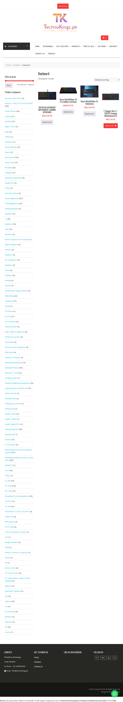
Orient (7, 229)
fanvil (7, 306)
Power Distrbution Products (15, 532)
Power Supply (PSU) (12, 424)
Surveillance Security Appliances (17, 496)
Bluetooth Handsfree (13, 178)
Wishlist (51, 53)
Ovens (7, 270)
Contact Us (40, 53)
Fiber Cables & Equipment (15, 332)
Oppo (7, 132)
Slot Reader (9, 342)
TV (6, 219)
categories (11, 46)
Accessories (9, 157)
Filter (9, 85)
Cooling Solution (11, 378)
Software (102, 46)
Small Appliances (11, 203)
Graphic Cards (10, 414)
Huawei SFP (9, 183)
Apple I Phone (10, 126)
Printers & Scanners (12, 337)
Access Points (10, 568)
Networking (48, 46)
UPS (6, 537)
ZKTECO (8, 501)
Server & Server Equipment (15, 347)
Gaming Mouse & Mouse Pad (16, 388)
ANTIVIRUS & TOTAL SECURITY (17, 511)
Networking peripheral (13, 362)
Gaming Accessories (13, 403)
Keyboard (8, 622)
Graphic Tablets (11, 419)
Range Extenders (11, 542)
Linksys (7, 475)
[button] (114, 693)
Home (37, 46)
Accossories (9, 611)
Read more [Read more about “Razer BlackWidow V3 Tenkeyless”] (89, 114)
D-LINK (8, 481)
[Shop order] (107, 79)
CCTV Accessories (12, 573)
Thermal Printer (11, 327)
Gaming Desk (10, 434)
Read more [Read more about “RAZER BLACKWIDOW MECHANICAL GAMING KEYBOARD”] (47, 122)
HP (6, 563)
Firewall (8, 280)
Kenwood (8, 234)
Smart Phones (10, 111)
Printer (7, 188)
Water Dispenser (11, 244)
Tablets (8, 137)
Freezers (8, 250)
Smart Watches (11, 147)
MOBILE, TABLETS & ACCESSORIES (19, 103)
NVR (6, 547)
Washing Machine (11, 209)
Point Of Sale (88, 46)
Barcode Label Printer (13, 98)
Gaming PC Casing (12, 373)
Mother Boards (11, 393)
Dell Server (9, 352)
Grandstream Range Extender (16, 291)
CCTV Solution (62, 46)
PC (6, 606)
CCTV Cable (9, 527)
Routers (8, 439)
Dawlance (9, 214)
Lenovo (8, 632)
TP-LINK (8, 486)
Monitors (8, 617)
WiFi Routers (10, 522)
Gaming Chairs (10, 398)
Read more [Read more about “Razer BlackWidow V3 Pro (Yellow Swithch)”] (68, 112)
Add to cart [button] (109, 126)
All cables (8, 167)
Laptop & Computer (12, 357)
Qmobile (8, 121)
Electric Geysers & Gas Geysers (17, 239)
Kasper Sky (9, 516)
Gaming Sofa (10, 409)
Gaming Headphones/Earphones (17, 383)
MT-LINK (8, 491)
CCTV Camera (10, 445)
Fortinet (8, 285)
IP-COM (8, 316)
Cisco (7, 470)
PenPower (9, 142)
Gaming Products (11, 368)
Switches (8, 586)
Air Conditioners (11, 260)
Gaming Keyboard (12, 429)
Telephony (9, 301)
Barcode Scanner (11, 193)
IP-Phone (8, 311)
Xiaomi (7, 152)
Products (76, 46)
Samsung (8, 116)
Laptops (8, 601)
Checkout (113, 46)
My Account (63, 6)
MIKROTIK (9, 465)
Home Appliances (11, 198)
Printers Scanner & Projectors (16, 552)
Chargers (8, 173)
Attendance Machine (13, 591)
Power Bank (9, 162)
